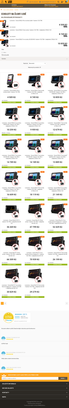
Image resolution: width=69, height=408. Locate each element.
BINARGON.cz (41, 405)
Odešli (63, 378)
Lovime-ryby (8, 1)
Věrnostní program (51, 5)
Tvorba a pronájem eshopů (31, 405)
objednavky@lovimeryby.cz (48, 2)
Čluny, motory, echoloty (8, 9)
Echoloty (16, 9)
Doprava (17, 5)
